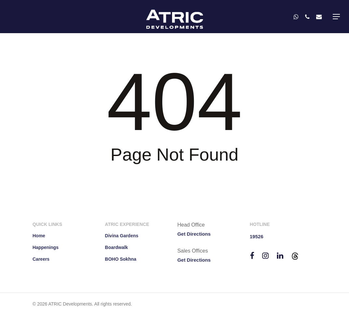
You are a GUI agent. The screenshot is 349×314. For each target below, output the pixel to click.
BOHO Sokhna (120, 259)
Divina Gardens (122, 235)
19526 (256, 236)
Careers (41, 259)
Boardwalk (116, 247)
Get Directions (194, 234)
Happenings (46, 247)
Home (39, 235)
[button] (336, 16)
